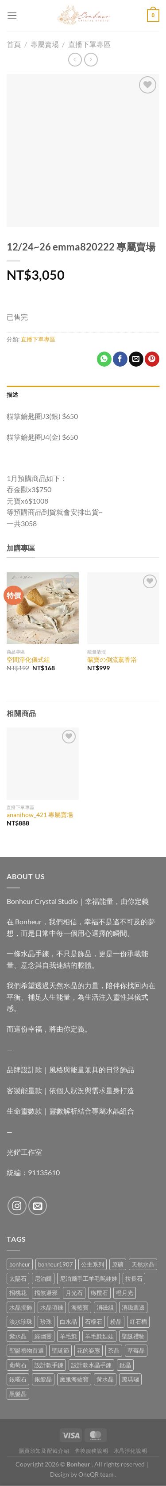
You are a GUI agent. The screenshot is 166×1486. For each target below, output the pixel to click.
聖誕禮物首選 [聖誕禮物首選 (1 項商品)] (26, 1350)
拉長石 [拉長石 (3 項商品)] (134, 1278)
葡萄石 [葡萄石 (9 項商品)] (18, 1365)
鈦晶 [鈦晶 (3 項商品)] (125, 1365)
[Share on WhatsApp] (104, 359)
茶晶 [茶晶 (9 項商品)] (114, 1350)
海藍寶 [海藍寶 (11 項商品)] (80, 1307)
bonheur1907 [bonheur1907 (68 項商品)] (55, 1264)
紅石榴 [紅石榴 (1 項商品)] (138, 1321)
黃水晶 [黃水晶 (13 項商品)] (105, 1379)
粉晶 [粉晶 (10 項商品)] (116, 1321)
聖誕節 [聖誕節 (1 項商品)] (60, 1350)
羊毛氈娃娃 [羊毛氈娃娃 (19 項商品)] (99, 1336)
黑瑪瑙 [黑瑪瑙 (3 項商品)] (130, 1379)
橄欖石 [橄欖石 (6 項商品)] (99, 1292)
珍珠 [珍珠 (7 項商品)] (46, 1321)
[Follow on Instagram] (17, 1206)
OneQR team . (97, 1474)
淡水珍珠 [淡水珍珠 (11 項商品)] (20, 1321)
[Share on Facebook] (120, 359)
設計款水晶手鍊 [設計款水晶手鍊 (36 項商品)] (91, 1365)
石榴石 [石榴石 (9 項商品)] (93, 1321)
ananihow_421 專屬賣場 (40, 814)
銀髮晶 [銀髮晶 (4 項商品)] (43, 1379)
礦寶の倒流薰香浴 (112, 659)
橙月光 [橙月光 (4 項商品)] (124, 1292)
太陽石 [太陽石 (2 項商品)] (18, 1278)
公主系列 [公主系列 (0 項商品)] (92, 1264)
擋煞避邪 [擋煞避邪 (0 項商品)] (46, 1292)
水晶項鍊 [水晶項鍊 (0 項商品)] (51, 1307)
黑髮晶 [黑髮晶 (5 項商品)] (18, 1393)
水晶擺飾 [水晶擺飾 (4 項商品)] (20, 1307)
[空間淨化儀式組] (43, 608)
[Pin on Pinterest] (152, 359)
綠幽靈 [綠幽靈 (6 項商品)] (43, 1336)
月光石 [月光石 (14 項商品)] (74, 1292)
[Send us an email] (37, 1206)
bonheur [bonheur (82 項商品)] (19, 1264)
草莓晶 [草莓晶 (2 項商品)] (136, 1350)
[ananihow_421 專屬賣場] (43, 763)
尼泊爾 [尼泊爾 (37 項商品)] (43, 1278)
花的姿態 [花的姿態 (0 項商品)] (88, 1350)
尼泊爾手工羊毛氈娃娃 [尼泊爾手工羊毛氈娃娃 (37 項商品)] (88, 1278)
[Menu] (12, 15)
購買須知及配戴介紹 (44, 1450)
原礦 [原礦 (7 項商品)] (118, 1264)
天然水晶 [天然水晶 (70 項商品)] (142, 1264)
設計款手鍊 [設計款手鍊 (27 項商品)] (49, 1365)
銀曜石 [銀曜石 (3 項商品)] (18, 1379)
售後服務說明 (91, 1450)
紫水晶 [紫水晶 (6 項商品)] (18, 1336)
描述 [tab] (13, 394)
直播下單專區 (38, 339)
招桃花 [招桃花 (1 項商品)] (18, 1292)
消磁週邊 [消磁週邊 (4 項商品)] (133, 1307)
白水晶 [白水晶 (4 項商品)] (68, 1321)
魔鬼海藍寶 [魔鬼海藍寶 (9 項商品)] (74, 1379)
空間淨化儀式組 (28, 659)
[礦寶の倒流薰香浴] (123, 608)
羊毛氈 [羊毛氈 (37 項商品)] (68, 1336)
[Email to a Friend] (136, 359)
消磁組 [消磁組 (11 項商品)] (105, 1307)
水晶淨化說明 (130, 1450)
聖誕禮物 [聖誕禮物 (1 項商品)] (133, 1336)
